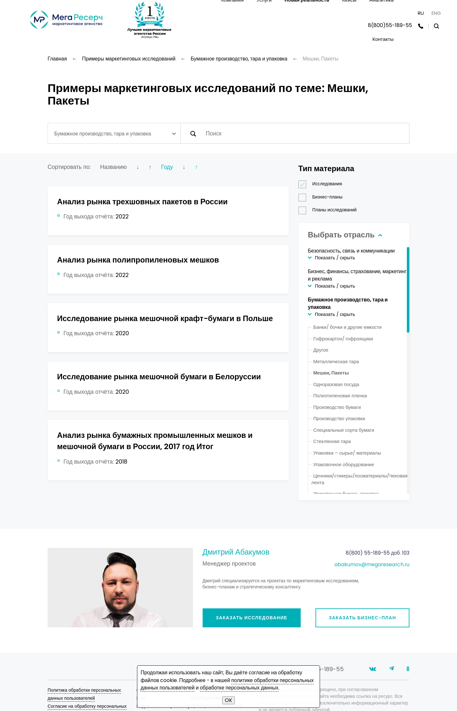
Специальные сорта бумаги (343, 430)
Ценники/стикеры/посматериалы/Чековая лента (359, 479)
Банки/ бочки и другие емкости (347, 327)
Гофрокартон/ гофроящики (343, 338)
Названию (113, 167)
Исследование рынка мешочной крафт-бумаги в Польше (165, 318)
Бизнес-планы (322, 197)
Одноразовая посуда (336, 384)
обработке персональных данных (239, 687)
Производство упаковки (339, 418)
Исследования (322, 183)
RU (421, 13)
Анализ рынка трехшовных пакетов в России (142, 201)
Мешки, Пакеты (331, 372)
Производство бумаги (337, 407)
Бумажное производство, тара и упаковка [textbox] (102, 133)
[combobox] (114, 133)
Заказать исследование (252, 617)
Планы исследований (329, 210)
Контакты (383, 39)
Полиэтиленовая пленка (340, 395)
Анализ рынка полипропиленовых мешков (138, 259)
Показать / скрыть (335, 257)
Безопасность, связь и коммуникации (351, 250)
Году (167, 167)
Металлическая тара (336, 361)
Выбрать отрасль (344, 234)
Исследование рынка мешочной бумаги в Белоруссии (159, 376)
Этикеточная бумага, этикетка (346, 493)
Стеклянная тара (332, 441)
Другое (320, 349)
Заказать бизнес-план (362, 617)
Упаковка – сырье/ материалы (347, 452)
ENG (436, 13)
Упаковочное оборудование (343, 464)
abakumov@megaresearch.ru (371, 564)
